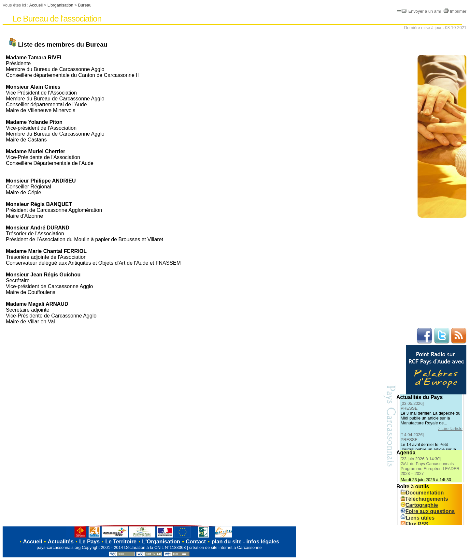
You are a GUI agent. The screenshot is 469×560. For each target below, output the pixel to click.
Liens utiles (417, 518)
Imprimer (454, 11)
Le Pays (89, 541)
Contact (196, 541)
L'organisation (60, 5)
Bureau (85, 5)
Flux (414, 524)
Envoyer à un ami (419, 11)
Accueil (36, 5)
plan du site (226, 541)
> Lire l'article (450, 428)
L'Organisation (161, 541)
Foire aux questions (428, 511)
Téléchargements (424, 499)
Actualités (61, 541)
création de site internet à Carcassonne (225, 547)
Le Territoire (120, 541)
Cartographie (419, 505)
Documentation (422, 492)
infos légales (263, 541)
